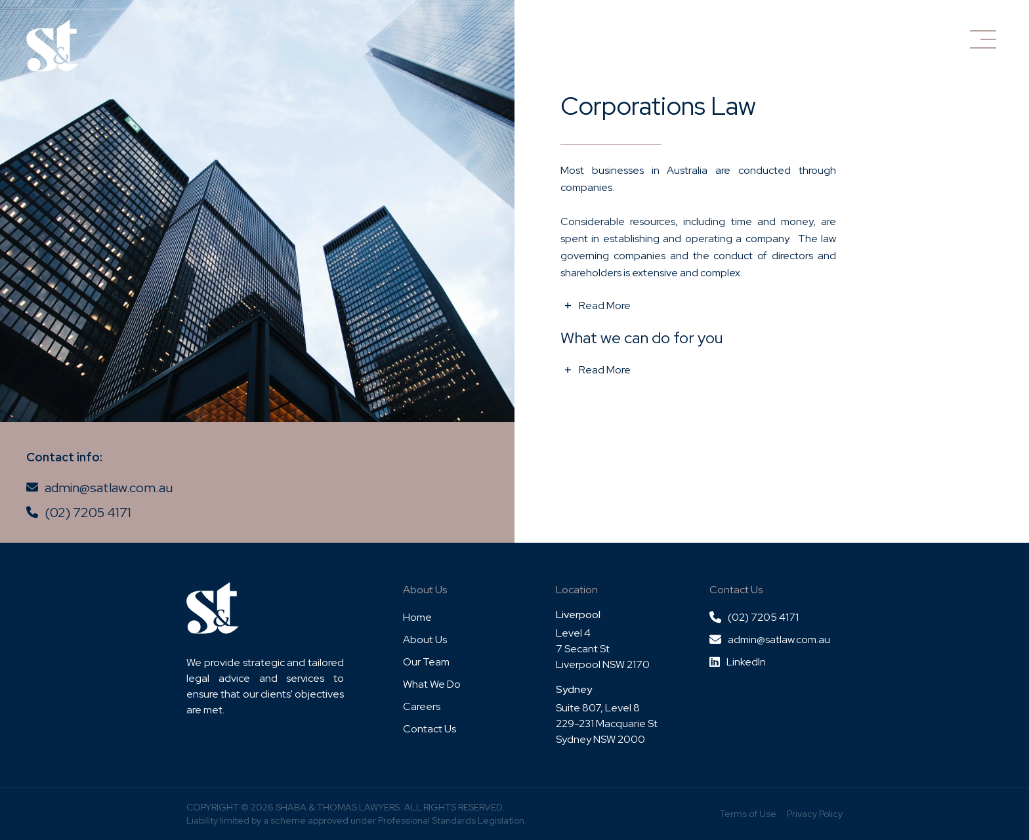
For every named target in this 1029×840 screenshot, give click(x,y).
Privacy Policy (815, 814)
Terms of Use (748, 814)
